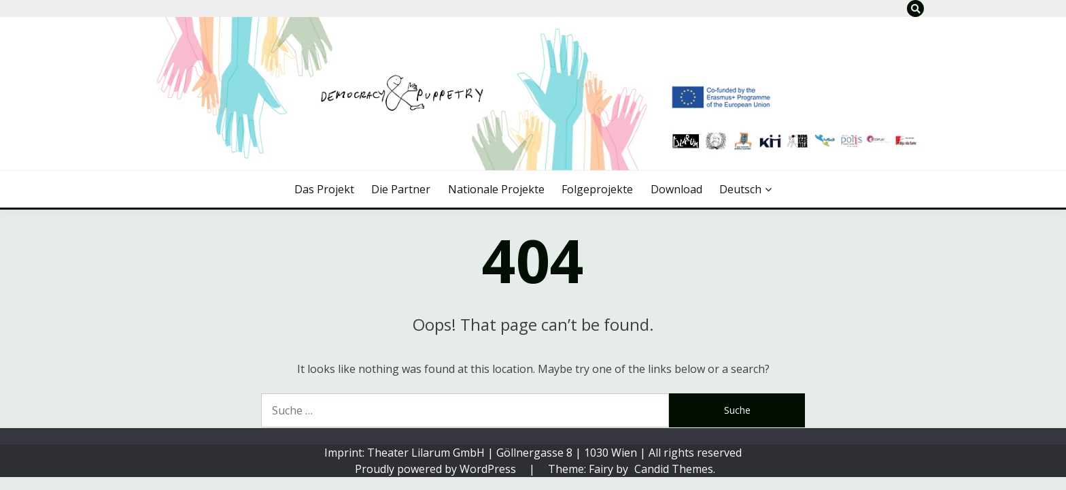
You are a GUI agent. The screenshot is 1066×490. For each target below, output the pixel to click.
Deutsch (740, 189)
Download (676, 189)
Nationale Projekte (496, 189)
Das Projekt (324, 189)
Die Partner (400, 189)
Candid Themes (673, 468)
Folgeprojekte (597, 189)
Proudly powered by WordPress (437, 468)
